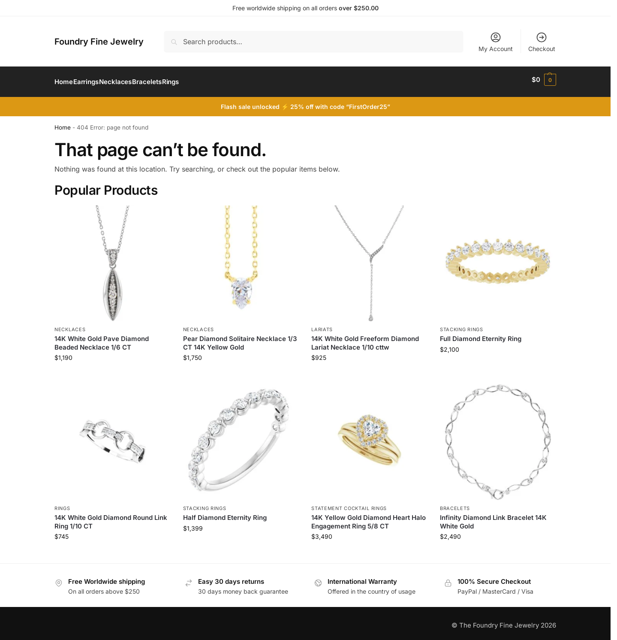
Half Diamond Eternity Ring (225, 513)
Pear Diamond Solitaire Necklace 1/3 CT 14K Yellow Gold (240, 338)
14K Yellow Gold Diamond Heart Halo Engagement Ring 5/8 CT (368, 517)
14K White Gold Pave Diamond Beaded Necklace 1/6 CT (101, 338)
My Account (496, 41)
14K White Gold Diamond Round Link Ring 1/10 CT (110, 517)
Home (62, 123)
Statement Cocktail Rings (349, 504)
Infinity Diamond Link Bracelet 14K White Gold (493, 517)
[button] (544, 80)
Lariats (322, 325)
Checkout (541, 41)
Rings (62, 504)
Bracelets (455, 504)
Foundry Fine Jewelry (99, 41)
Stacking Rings (461, 325)
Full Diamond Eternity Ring (480, 334)
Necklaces (69, 325)
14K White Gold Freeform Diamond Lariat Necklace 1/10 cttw (365, 338)
